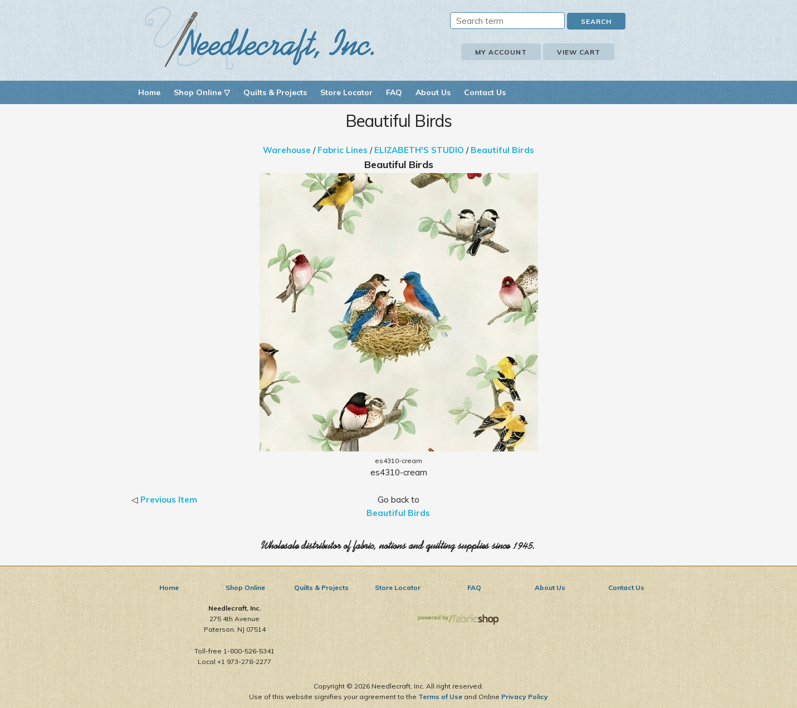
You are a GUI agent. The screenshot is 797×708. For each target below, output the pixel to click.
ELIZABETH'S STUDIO (419, 150)
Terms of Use (440, 696)
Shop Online (245, 587)
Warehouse (287, 150)
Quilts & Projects (275, 92)
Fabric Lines (342, 150)
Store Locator (346, 92)
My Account (501, 52)
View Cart (578, 52)
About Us (433, 92)
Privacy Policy (524, 696)
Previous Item (168, 499)
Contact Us (485, 92)
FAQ (394, 92)
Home (149, 92)
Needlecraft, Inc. (259, 38)
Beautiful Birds (502, 150)
